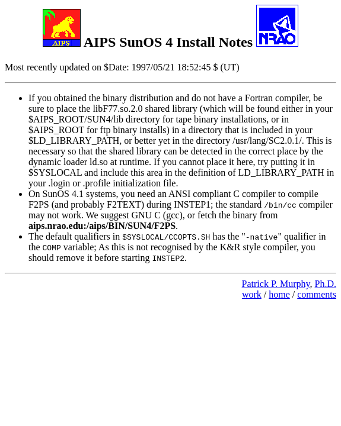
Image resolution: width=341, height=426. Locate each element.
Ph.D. (325, 284)
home (279, 294)
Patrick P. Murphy (276, 284)
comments (316, 294)
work (252, 294)
